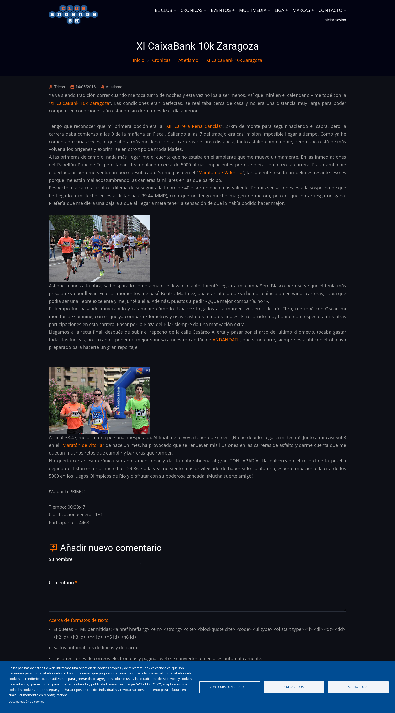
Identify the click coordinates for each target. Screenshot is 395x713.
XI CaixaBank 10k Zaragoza (80, 103)
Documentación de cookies (26, 701)
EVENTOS (221, 10)
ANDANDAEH (226, 340)
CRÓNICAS (192, 10)
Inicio (138, 60)
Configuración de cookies (229, 687)
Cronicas (161, 60)
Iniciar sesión (335, 19)
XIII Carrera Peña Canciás (193, 126)
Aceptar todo (358, 687)
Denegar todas (294, 687)
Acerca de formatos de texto (79, 620)
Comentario (61, 582)
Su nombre (60, 559)
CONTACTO (330, 10)
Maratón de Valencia (220, 172)
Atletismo (188, 60)
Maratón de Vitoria (82, 445)
